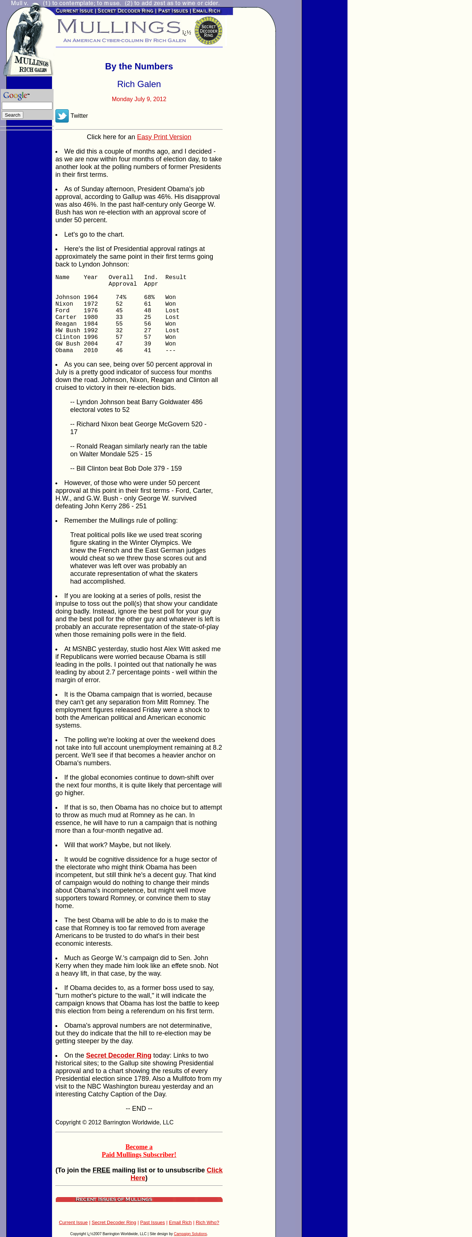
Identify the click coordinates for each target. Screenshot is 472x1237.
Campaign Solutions (190, 1234)
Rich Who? (207, 1222)
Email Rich (180, 1222)
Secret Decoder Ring (114, 1222)
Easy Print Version (164, 137)
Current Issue (73, 1222)
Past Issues (152, 1222)
